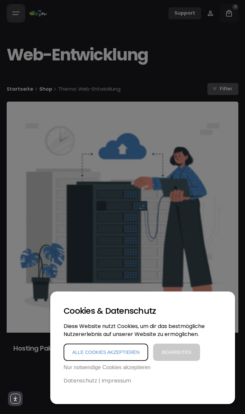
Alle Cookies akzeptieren (105, 352)
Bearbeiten (176, 352)
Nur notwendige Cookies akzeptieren (107, 367)
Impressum (116, 380)
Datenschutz (80, 380)
